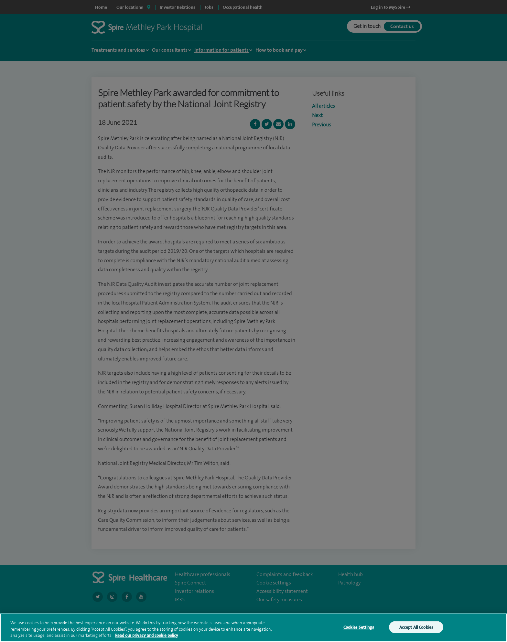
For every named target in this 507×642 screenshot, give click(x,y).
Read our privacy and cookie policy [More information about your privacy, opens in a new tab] (146, 635)
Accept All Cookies (416, 627)
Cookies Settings (358, 627)
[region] (253, 627)
